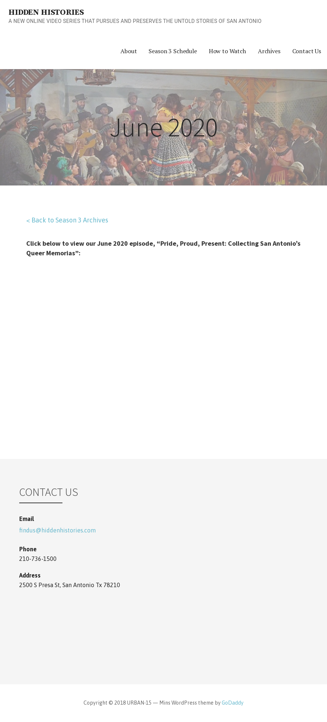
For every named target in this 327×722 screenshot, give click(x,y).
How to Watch (227, 51)
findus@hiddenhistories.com (57, 530)
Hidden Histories (46, 12)
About (128, 51)
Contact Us (306, 51)
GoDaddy (232, 703)
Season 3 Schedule (173, 51)
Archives (269, 51)
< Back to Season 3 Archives (67, 220)
